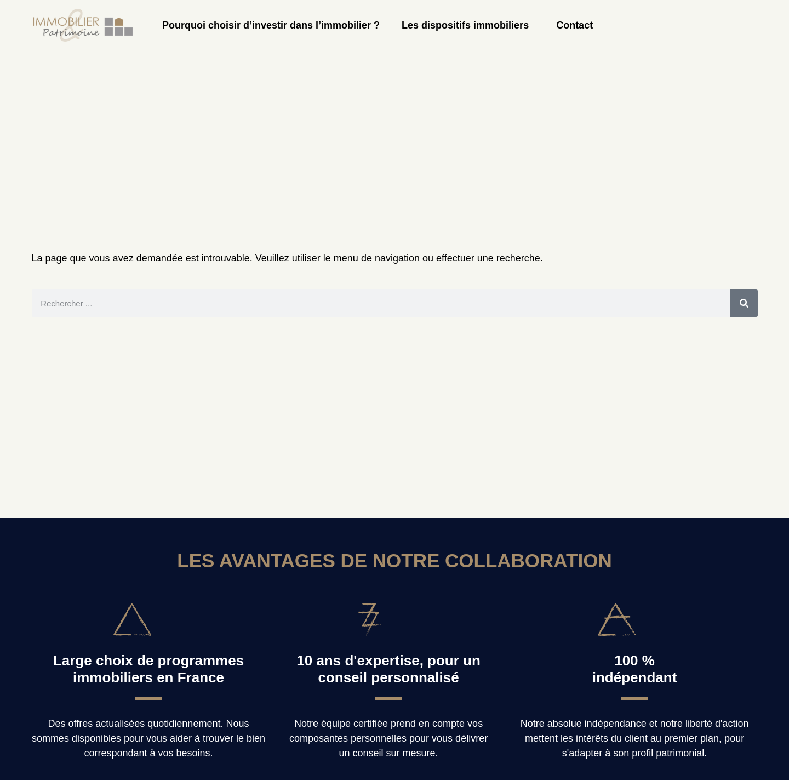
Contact (574, 25)
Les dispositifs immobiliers (468, 25)
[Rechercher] (744, 303)
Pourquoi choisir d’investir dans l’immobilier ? (271, 25)
